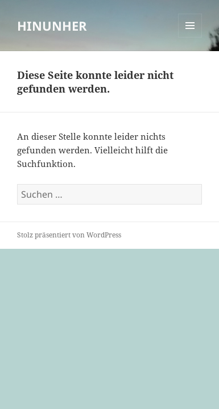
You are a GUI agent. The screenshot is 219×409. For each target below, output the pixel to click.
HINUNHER (52, 25)
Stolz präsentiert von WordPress (69, 235)
